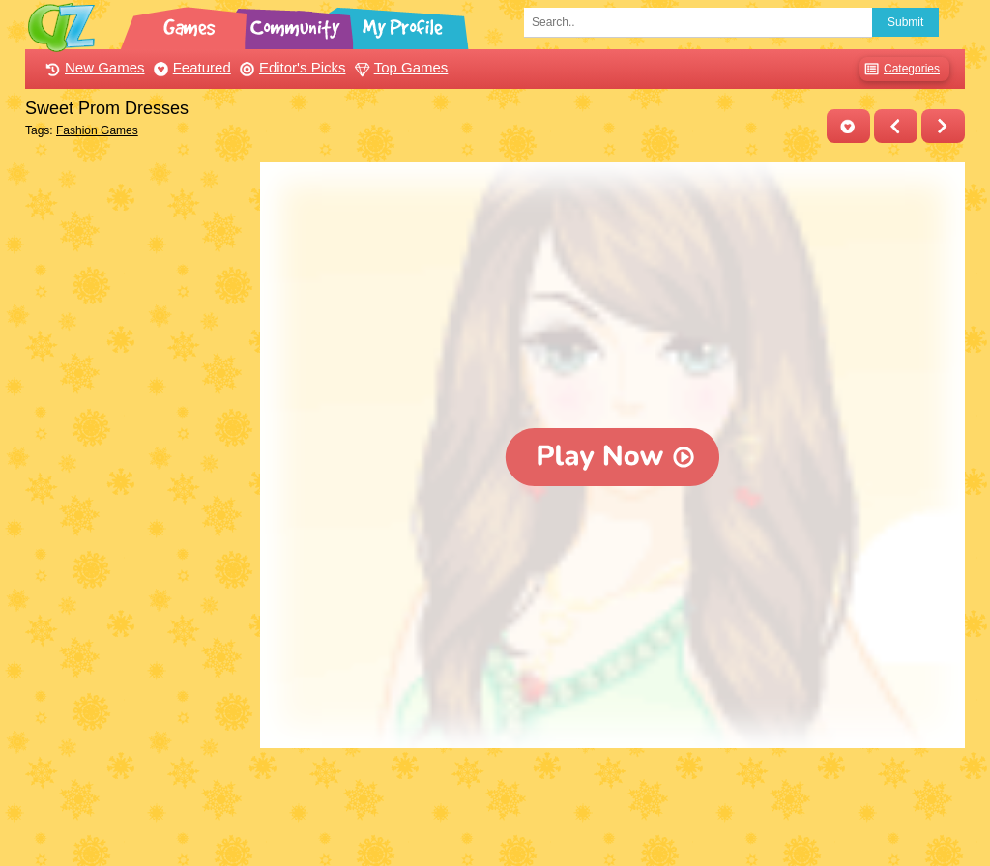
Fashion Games (97, 130)
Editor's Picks (290, 67)
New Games (93, 67)
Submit (905, 22)
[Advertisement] (137, 452)
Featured (190, 67)
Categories (899, 69)
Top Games (399, 67)
